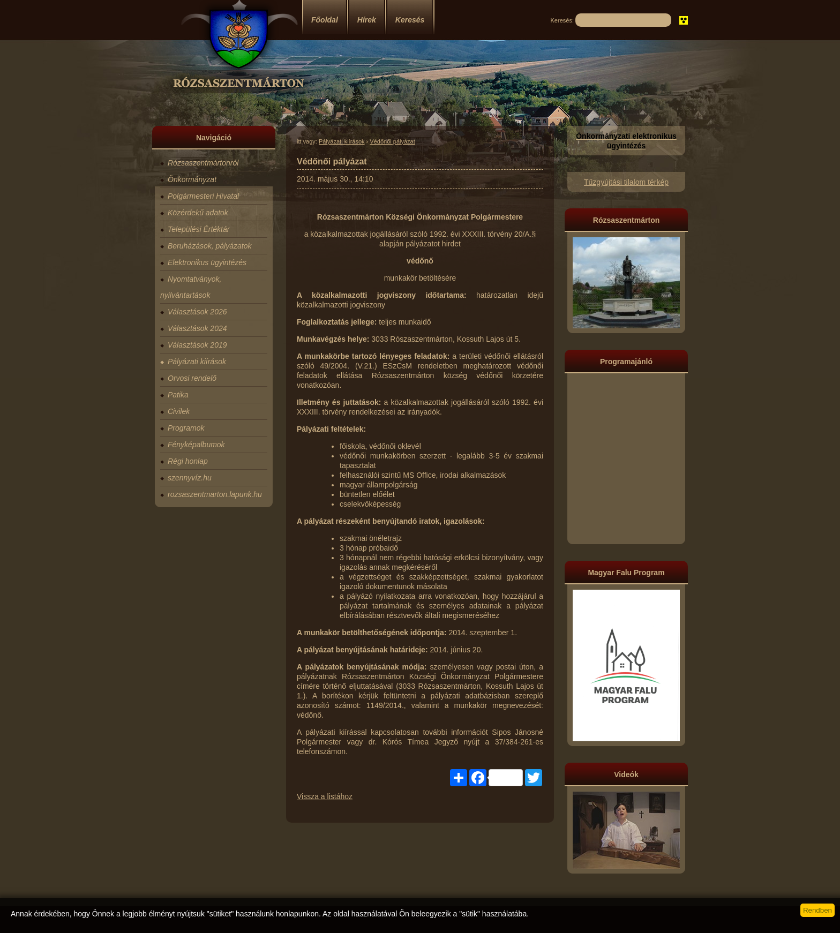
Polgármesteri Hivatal (203, 196)
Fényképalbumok (196, 444)
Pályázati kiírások (197, 361)
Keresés (410, 20)
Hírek (366, 20)
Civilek (179, 411)
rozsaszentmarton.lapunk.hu (215, 494)
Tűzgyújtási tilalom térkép (626, 182)
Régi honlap (188, 461)
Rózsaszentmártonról (203, 163)
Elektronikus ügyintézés (207, 262)
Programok (186, 428)
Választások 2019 (197, 345)
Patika (178, 394)
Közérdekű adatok (198, 212)
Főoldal (324, 20)
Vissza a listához (324, 796)
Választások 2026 (197, 311)
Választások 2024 (197, 328)
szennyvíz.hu (190, 477)
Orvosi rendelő (192, 378)
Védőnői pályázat (392, 141)
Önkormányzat (192, 179)
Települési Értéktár (198, 229)
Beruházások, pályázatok (209, 246)
